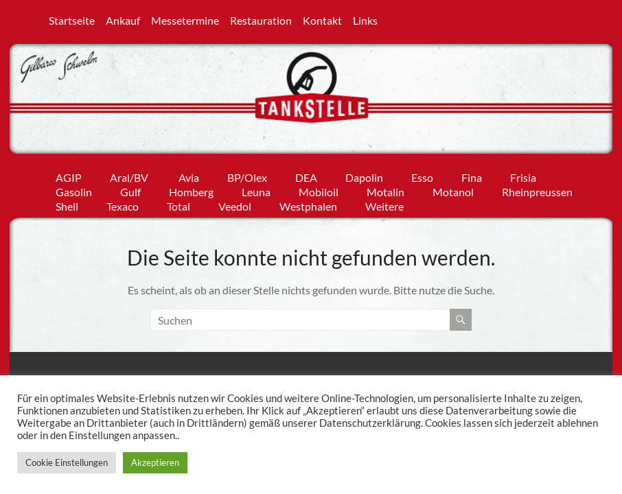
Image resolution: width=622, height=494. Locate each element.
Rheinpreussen (537, 189)
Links (365, 19)
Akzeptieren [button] (155, 462)
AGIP (69, 174)
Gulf (130, 189)
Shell (67, 203)
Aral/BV (130, 174)
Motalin (385, 189)
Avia (188, 174)
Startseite (72, 19)
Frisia (523, 174)
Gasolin (74, 189)
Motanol (453, 189)
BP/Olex (247, 174)
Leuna (256, 189)
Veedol (234, 203)
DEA (306, 174)
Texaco (122, 203)
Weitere (384, 203)
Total (178, 203)
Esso (422, 174)
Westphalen (308, 203)
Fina (471, 174)
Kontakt (322, 19)
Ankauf (123, 19)
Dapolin (364, 174)
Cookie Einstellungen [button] (66, 462)
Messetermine (185, 19)
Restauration (261, 19)
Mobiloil (318, 189)
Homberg (191, 189)
